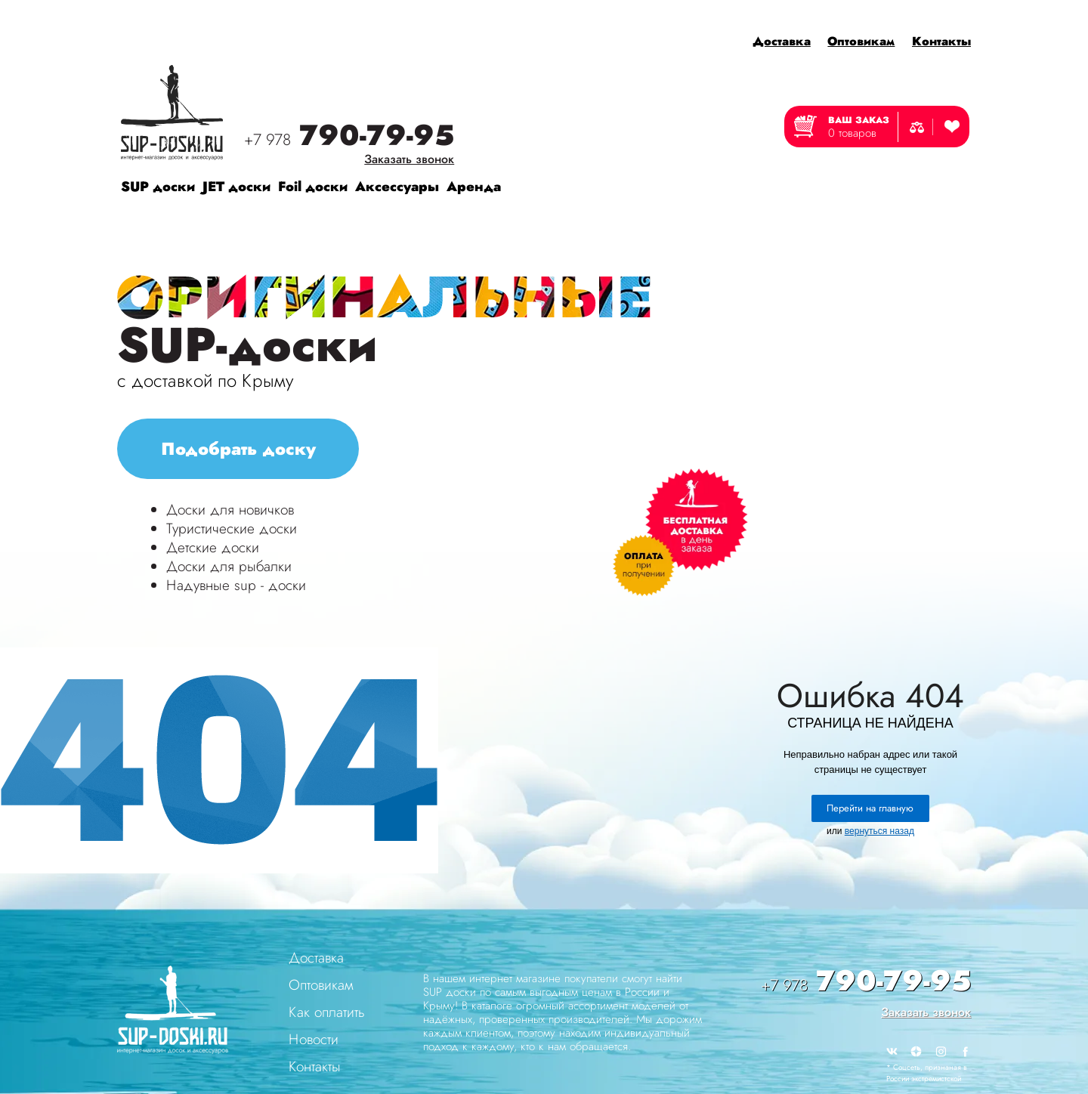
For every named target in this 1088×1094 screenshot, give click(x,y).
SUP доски (158, 186)
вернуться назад (879, 831)
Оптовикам (861, 41)
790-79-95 (349, 137)
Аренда (474, 186)
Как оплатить (327, 1012)
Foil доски (313, 186)
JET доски (236, 186)
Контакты (941, 41)
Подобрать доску (238, 449)
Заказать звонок (409, 159)
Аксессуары (397, 186)
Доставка (782, 41)
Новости (313, 1039)
